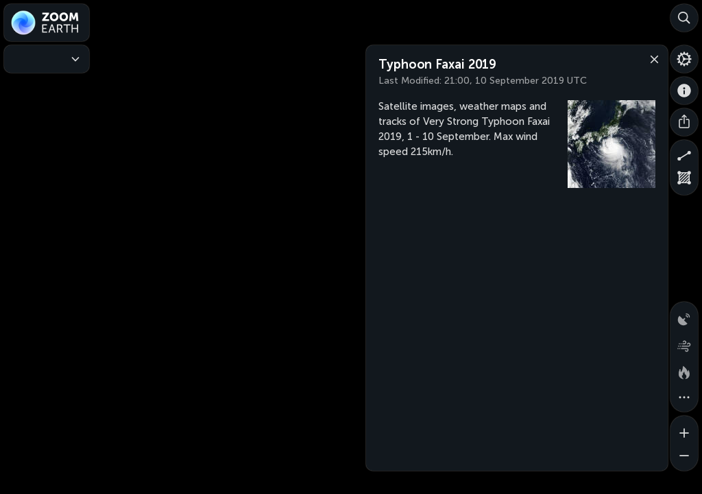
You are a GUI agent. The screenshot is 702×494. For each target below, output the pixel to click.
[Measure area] (684, 181)
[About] (684, 90)
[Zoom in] (684, 429)
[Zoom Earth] (46, 22)
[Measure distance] (684, 153)
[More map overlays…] (684, 398)
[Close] (651, 58)
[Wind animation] (684, 343)
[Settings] (684, 59)
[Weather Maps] (46, 59)
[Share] (684, 122)
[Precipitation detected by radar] (684, 315)
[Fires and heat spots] (684, 370)
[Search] (684, 18)
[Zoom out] (684, 457)
